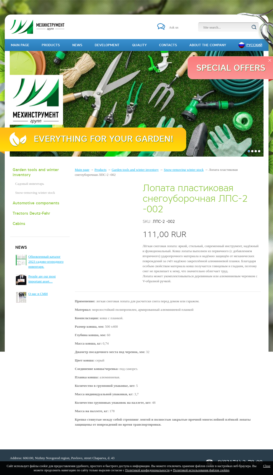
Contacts (168, 45)
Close (266, 466)
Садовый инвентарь (29, 184)
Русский (254, 45)
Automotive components (36, 202)
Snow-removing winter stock (35, 193)
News (77, 45)
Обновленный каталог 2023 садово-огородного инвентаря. (46, 262)
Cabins (19, 223)
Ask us (174, 27)
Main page (82, 170)
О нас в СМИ (38, 294)
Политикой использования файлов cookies (201, 470)
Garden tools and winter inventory (36, 172)
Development (107, 45)
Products (100, 170)
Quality (139, 45)
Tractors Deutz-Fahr (31, 213)
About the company (207, 45)
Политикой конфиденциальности (147, 470)
